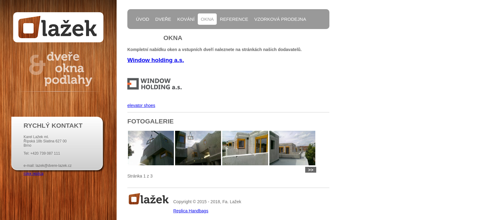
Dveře (163, 19)
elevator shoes (141, 105)
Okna (207, 19)
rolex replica (33, 173)
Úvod (142, 19)
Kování (186, 19)
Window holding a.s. (155, 60)
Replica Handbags (190, 210)
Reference (234, 19)
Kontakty (148, 34)
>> (311, 169)
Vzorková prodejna (280, 19)
